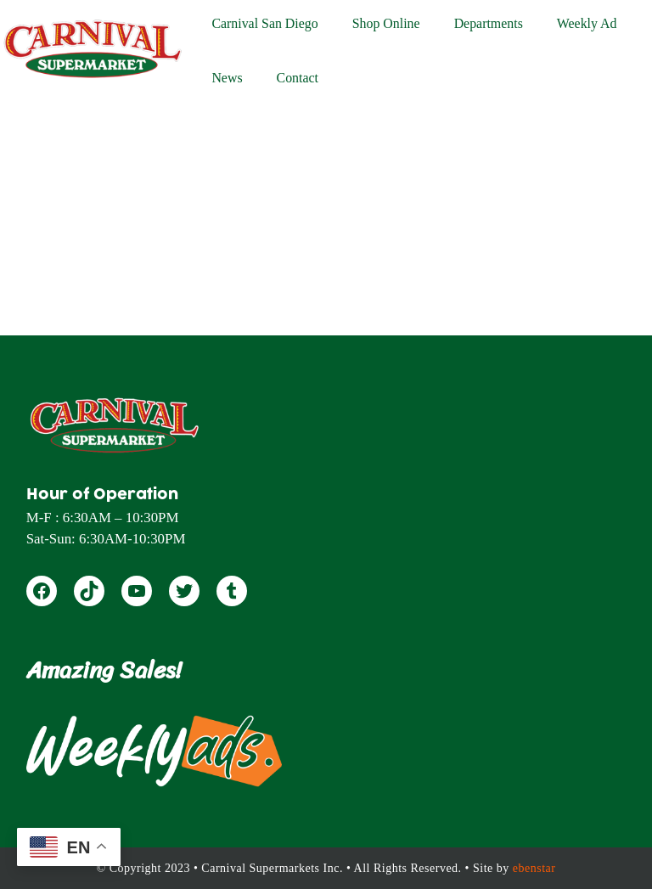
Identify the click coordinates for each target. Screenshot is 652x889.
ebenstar (534, 868)
